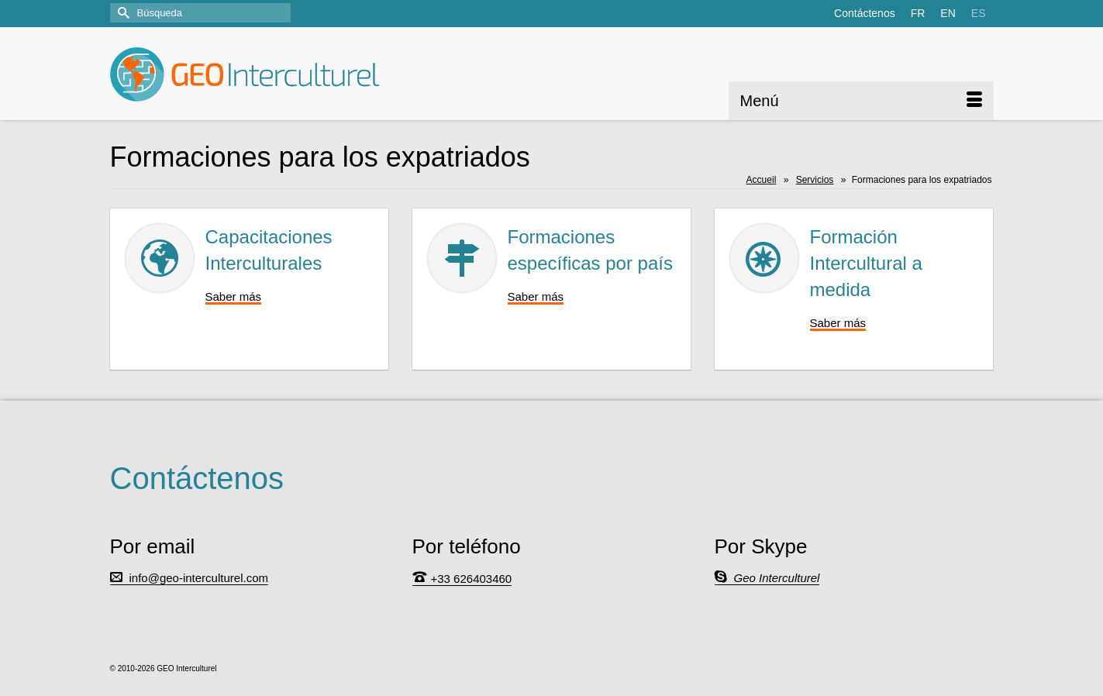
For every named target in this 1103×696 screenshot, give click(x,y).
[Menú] (861, 100)
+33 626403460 (471, 578)
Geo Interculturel (777, 577)
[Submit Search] (121, 12)
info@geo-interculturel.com (198, 577)
